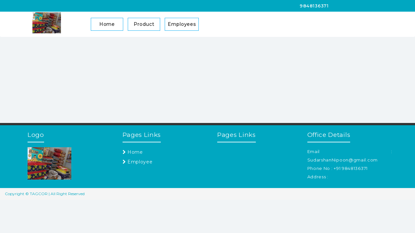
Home (107, 24)
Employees (182, 24)
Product (144, 24)
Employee (138, 162)
